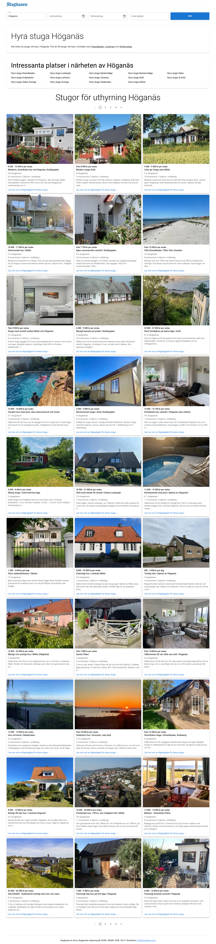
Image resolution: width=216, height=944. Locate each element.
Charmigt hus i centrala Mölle (91, 573)
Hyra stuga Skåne (137, 82)
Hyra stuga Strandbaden (23, 73)
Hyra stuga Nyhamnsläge (140, 73)
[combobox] (24, 16)
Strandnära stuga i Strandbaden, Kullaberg (165, 735)
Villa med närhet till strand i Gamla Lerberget (98, 492)
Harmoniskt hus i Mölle (19, 250)
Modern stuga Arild (85, 169)
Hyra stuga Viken (175, 73)
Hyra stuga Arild (136, 77)
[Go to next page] (121, 107)
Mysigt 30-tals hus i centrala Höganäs (27, 813)
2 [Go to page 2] (105, 107)
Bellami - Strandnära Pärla (157, 813)
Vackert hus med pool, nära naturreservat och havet (34, 412)
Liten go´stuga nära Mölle (157, 169)
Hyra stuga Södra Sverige (23, 82)
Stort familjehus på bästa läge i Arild (162, 331)
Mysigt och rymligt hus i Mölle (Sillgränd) (28, 654)
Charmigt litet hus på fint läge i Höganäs (96, 894)
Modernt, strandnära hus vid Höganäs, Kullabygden (33, 169)
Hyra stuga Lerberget (60, 73)
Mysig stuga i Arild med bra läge (24, 492)
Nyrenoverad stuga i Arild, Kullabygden (95, 412)
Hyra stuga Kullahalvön (22, 77)
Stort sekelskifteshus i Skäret (22, 573)
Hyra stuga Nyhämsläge (101, 73)
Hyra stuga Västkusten (100, 82)
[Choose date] (83, 16)
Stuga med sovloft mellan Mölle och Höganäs (30, 331)
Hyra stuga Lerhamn (60, 77)
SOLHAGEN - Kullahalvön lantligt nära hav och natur (34, 894)
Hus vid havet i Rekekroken (21, 735)
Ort (10, 12)
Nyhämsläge (126, 46)
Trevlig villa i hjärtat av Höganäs (160, 573)
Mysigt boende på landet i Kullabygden (95, 331)
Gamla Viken (82, 654)
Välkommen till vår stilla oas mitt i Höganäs (166, 654)
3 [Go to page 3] (110, 107)
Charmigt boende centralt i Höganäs (162, 894)
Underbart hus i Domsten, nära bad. (93, 735)
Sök (190, 16)
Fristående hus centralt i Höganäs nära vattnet (167, 412)
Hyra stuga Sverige (59, 82)
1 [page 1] (100, 107)
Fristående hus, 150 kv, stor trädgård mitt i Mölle (100, 813)
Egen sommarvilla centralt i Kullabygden (96, 250)
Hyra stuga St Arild (176, 77)
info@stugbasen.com (146, 940)
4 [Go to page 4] (116, 107)
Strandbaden (97, 46)
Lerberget (110, 46)
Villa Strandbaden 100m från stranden (163, 250)
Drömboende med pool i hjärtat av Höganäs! (166, 492)
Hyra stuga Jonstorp (99, 77)
